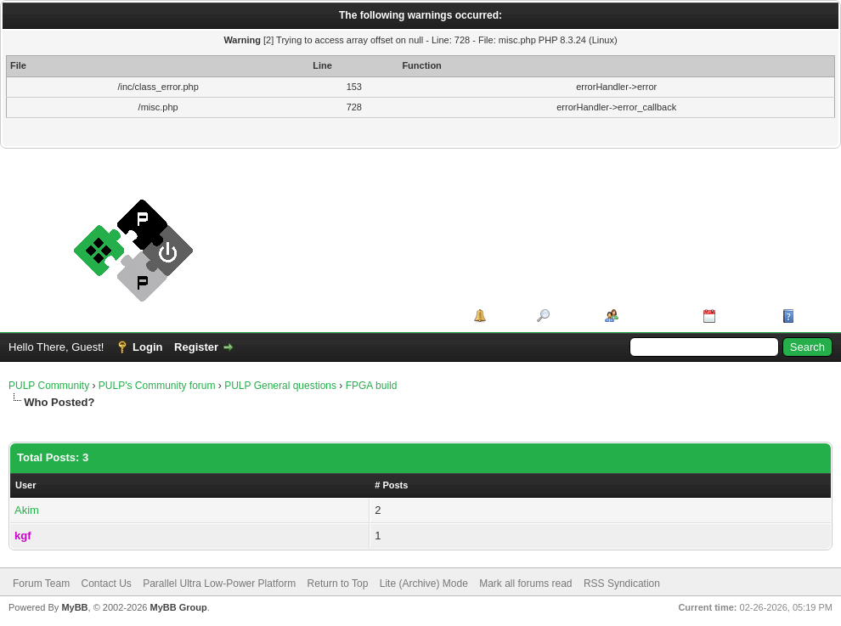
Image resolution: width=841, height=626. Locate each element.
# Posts (391, 485)
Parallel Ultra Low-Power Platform (219, 583)
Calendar (743, 315)
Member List (654, 315)
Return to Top (338, 583)
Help (810, 315)
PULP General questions (280, 386)
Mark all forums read (525, 583)
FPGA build (372, 386)
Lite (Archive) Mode (424, 583)
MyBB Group (178, 607)
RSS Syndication (622, 583)
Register (196, 347)
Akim (26, 510)
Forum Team (41, 583)
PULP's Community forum (157, 386)
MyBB (74, 607)
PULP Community (48, 386)
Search (571, 315)
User (25, 485)
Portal (506, 315)
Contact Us (106, 583)
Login (147, 347)
